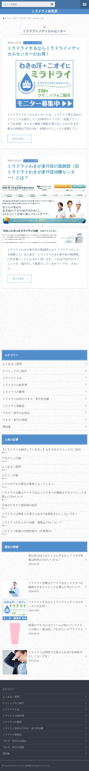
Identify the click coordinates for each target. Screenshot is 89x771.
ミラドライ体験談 (13, 405)
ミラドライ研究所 (44, 11)
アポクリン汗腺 (11, 458)
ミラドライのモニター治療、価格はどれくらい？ (32, 522)
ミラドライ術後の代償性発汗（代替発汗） (28, 531)
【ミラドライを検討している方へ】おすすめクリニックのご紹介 (41, 449)
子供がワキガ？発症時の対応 (19, 505)
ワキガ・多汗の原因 (15, 419)
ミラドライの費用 (13, 391)
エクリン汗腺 (10, 475)
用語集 (7, 426)
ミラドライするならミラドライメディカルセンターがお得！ (43, 606)
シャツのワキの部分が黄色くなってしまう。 (29, 483)
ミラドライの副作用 (15, 384)
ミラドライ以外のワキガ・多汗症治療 (26, 398)
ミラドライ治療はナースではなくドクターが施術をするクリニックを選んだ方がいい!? (44, 494)
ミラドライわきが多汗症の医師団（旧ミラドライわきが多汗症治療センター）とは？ (43, 172)
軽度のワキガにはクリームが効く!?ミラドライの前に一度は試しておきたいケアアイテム (43, 630)
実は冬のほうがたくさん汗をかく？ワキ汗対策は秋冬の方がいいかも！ (43, 560)
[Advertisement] (44, 323)
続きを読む (18, 138)
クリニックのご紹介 (15, 370)
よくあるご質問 (12, 363)
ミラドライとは (12, 377)
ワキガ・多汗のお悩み (16, 412)
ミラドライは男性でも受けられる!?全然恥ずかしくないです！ (40, 513)
